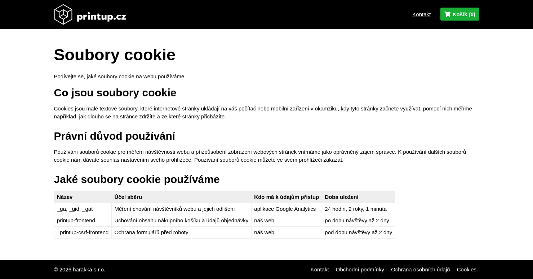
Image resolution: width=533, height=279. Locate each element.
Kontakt (421, 14)
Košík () (459, 14)
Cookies (466, 269)
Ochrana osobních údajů (420, 269)
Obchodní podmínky (360, 269)
